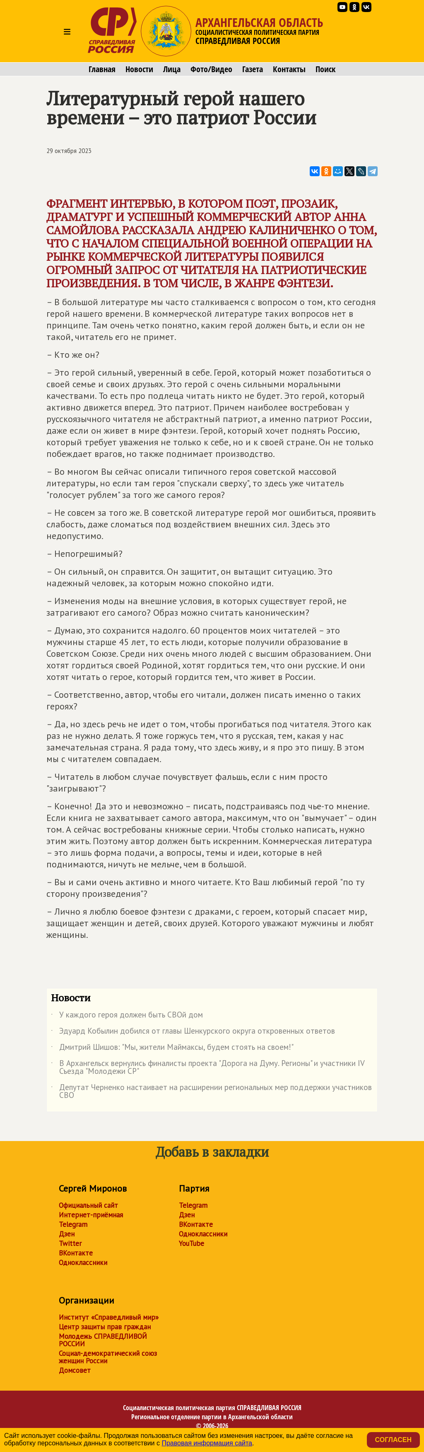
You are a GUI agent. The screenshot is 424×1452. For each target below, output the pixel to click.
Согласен (393, 1439)
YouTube (191, 1243)
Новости (139, 69)
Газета (252, 69)
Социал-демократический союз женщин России (108, 1357)
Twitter (70, 1243)
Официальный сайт (88, 1205)
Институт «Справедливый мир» (109, 1317)
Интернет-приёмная (91, 1215)
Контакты (289, 69)
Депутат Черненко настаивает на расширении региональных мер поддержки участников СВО (211, 1091)
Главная (102, 69)
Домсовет (75, 1370)
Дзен (67, 1234)
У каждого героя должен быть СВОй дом (127, 1016)
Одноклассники (83, 1262)
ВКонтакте (76, 1253)
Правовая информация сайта (206, 1443)
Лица (172, 69)
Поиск (325, 69)
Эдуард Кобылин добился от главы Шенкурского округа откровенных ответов (193, 1032)
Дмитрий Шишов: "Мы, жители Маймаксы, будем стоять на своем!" (172, 1048)
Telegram (73, 1224)
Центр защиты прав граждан (105, 1327)
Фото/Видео (211, 69)
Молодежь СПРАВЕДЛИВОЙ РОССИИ (103, 1340)
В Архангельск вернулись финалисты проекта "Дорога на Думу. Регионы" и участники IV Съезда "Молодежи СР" (207, 1067)
